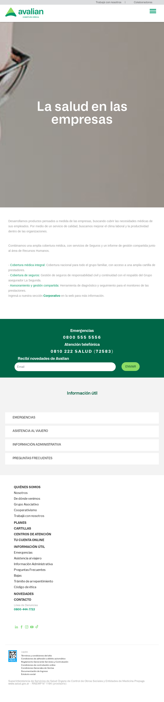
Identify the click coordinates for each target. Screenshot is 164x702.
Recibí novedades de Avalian (43, 358)
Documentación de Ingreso (34, 671)
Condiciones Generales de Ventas (37, 668)
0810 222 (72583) (82, 351)
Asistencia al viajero (30, 431)
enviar (130, 366)
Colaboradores (143, 2)
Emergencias (24, 417)
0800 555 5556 (82, 337)
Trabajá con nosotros (108, 2)
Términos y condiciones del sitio (36, 656)
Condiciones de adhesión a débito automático (43, 659)
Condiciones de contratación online (38, 665)
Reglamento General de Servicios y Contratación (44, 662)
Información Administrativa (37, 444)
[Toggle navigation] (153, 11)
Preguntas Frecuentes (32, 458)
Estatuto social (28, 674)
